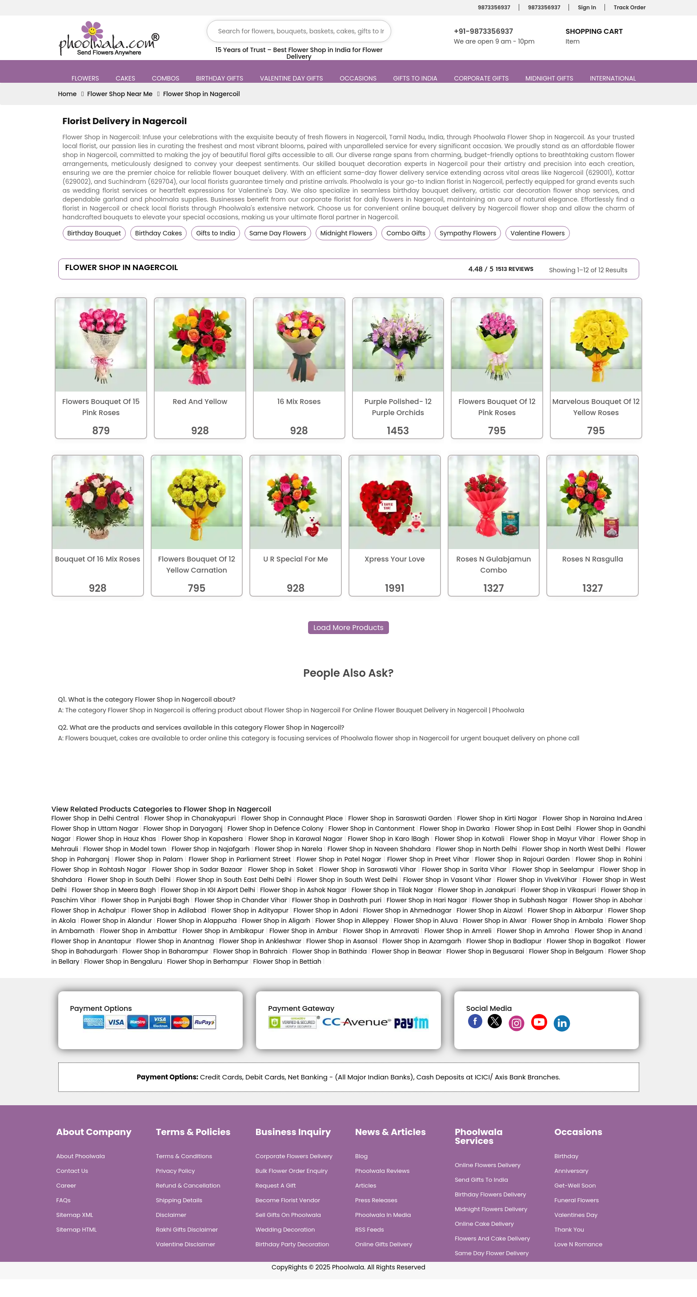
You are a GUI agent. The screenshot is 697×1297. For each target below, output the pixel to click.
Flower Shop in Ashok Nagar (303, 889)
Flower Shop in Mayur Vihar (552, 838)
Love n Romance (578, 1244)
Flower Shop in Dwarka (455, 828)
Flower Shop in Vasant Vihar (447, 879)
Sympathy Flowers (468, 233)
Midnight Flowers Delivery (491, 1209)
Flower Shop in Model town (124, 848)
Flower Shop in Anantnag (175, 941)
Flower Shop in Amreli (458, 930)
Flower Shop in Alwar (495, 920)
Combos (167, 78)
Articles (365, 1185)
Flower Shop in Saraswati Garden (400, 818)
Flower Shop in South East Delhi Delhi (234, 879)
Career (66, 1185)
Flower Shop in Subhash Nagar (519, 900)
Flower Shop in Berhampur (207, 961)
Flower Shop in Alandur (116, 920)
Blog (361, 1156)
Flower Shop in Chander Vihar (241, 900)
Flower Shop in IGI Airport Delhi (208, 889)
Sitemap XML (74, 1215)
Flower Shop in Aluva (426, 920)
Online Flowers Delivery (488, 1165)
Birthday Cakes (158, 233)
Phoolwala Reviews (382, 1171)
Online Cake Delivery (484, 1224)
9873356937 (492, 7)
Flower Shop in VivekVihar (537, 879)
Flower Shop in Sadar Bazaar (197, 869)
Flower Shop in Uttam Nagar (95, 828)
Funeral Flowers (576, 1200)
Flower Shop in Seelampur (553, 869)
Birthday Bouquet (94, 233)
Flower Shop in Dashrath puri (336, 900)
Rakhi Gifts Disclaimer (187, 1229)
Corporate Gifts (482, 78)
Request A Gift (276, 1185)
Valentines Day (575, 1215)
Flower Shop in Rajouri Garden (522, 859)
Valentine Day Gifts (292, 78)
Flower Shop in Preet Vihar (428, 859)
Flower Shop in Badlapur (503, 941)
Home (67, 93)
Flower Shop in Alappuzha (197, 920)
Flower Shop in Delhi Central (95, 818)
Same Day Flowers (277, 233)
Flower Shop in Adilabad (168, 910)
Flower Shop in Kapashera (202, 838)
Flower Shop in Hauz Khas (116, 838)
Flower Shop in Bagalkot (584, 941)
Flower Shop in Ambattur (138, 930)
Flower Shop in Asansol (341, 941)
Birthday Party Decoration (292, 1244)
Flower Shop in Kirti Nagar (497, 818)
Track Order (628, 7)
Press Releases (376, 1200)
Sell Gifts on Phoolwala (288, 1215)
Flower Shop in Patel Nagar (338, 859)
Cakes (126, 78)
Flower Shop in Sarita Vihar (464, 869)
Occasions (359, 78)
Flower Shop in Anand (608, 930)
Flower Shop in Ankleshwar (261, 941)
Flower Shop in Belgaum (566, 951)
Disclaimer (171, 1215)
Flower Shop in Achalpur (89, 910)
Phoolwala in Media (383, 1215)
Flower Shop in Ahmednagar (407, 910)
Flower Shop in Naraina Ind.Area (592, 818)
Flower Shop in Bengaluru (123, 961)
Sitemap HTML (76, 1229)
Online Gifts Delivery (384, 1244)
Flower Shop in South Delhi (129, 879)
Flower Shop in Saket (280, 869)
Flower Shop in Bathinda (329, 951)
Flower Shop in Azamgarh (421, 941)
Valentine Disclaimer (185, 1244)
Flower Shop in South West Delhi (347, 879)
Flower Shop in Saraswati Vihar (367, 869)
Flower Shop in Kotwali (470, 838)
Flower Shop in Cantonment (371, 828)
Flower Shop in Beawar (406, 951)
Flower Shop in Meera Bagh (114, 889)
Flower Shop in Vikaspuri (558, 889)
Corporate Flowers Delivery (294, 1156)
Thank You (569, 1229)
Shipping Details (179, 1200)
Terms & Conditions (184, 1156)
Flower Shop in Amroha (533, 930)
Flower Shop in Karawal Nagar (295, 838)
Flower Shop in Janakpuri (477, 889)
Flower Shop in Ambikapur (223, 930)
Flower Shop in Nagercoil (201, 93)
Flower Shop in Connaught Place (292, 818)
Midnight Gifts (550, 78)
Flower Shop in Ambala (567, 920)
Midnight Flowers (346, 233)
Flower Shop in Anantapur (92, 941)
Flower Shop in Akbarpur (565, 910)
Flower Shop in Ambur (303, 930)
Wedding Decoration (285, 1229)
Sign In (585, 7)
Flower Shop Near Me (119, 93)
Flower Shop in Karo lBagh (388, 838)
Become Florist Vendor (288, 1200)
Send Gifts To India (481, 1180)
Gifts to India (416, 78)
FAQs (63, 1200)
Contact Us (72, 1171)
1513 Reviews (514, 269)
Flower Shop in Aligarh (276, 920)
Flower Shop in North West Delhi (571, 848)
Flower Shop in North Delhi (476, 848)
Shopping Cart (594, 31)
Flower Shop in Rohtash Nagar (99, 869)
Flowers (86, 78)
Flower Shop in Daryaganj (183, 828)
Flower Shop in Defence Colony (276, 828)
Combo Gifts (405, 233)
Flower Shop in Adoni (325, 910)
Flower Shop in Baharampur (165, 951)
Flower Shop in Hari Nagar (427, 900)
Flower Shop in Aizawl (490, 910)
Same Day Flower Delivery (492, 1253)
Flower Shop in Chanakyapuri (190, 818)
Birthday (566, 1156)
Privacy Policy (175, 1171)
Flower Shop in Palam (149, 859)
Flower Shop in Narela (288, 848)
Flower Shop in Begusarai (485, 951)
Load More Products (348, 627)
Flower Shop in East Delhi (533, 828)
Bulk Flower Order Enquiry (292, 1171)
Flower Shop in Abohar (607, 900)
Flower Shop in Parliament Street (239, 859)
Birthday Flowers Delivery (490, 1194)
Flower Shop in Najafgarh (210, 848)
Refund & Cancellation (188, 1185)
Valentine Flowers (537, 233)
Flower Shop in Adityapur (249, 910)
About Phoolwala (80, 1156)
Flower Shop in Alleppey (352, 920)
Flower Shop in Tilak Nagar (392, 889)
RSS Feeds (369, 1229)
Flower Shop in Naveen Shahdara (379, 848)
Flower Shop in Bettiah (287, 961)
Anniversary (571, 1171)
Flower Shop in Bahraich (250, 951)
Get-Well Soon (575, 1185)
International (614, 78)
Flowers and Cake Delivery (492, 1238)
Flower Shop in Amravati (381, 930)
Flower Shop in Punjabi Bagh (145, 900)
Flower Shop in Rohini (609, 859)
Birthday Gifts (220, 78)
